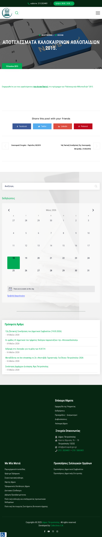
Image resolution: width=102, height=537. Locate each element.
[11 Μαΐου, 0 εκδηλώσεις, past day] (13, 250)
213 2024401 (64, 450)
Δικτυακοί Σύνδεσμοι (13, 490)
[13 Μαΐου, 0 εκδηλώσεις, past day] (38, 250)
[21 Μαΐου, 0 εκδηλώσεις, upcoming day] (51, 263)
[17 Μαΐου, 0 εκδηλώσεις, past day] (88, 250)
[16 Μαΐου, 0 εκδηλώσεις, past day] (76, 250)
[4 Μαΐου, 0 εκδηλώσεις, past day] (13, 238)
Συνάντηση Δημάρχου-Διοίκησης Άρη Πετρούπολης (26, 366)
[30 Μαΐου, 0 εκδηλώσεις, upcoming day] (76, 275)
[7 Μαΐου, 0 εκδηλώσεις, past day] (51, 238)
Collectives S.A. (57, 525)
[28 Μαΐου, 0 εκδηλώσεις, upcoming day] (51, 275)
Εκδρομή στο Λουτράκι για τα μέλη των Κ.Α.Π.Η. (25, 349)
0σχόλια (59, 35)
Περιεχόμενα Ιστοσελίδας (15, 469)
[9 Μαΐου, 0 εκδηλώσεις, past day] (76, 238)
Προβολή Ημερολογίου (16, 296)
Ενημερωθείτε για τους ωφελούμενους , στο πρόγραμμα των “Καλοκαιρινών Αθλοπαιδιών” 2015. (47, 86)
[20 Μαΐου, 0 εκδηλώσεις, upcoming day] (38, 263)
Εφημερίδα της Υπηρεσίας (65, 406)
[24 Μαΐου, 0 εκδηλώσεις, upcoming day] (88, 263)
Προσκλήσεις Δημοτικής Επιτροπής (68, 473)
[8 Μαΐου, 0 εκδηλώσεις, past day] (63, 238)
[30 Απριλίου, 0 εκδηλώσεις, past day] (51, 225)
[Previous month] (8, 210)
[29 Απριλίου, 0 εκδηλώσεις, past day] (38, 225)
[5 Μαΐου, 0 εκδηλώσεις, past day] (26, 238)
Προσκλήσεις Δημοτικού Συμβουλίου (68, 469)
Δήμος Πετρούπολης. (51, 522)
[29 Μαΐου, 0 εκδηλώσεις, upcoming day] (63, 275)
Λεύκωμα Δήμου (61, 423)
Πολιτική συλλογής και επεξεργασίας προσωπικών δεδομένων (25, 500)
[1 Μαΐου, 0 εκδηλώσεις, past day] (63, 225)
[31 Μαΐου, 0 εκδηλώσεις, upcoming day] (88, 275)
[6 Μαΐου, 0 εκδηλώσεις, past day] (38, 238)
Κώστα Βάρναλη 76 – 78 (68, 440)
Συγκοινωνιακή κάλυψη (14, 478)
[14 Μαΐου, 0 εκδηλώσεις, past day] (51, 250)
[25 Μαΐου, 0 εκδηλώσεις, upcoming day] (13, 275)
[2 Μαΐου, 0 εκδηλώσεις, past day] (76, 225)
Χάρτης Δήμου (10, 482)
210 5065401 (78, 450)
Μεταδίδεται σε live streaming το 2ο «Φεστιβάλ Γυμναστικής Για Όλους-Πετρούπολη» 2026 (44, 357)
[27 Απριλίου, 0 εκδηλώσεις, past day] (13, 225)
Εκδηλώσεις (60, 411)
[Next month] (93, 210)
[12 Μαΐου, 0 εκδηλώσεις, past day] (26, 250)
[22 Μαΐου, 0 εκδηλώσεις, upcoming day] (63, 263)
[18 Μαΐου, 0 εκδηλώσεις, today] (13, 263)
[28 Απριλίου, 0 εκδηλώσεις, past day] (26, 225)
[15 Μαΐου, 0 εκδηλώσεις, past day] (63, 250)
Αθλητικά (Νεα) (47, 35)
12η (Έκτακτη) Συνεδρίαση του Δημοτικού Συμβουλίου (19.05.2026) (33, 331)
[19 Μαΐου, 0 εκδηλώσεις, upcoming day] (26, 263)
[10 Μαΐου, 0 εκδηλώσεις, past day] (88, 238)
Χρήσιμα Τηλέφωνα (12, 473)
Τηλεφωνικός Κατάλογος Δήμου (17, 486)
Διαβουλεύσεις (61, 419)
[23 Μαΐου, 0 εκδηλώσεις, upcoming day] (76, 263)
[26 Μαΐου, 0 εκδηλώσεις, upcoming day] (26, 275)
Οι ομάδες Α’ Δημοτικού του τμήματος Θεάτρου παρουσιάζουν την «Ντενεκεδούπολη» (41, 340)
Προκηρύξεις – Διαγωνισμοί (66, 415)
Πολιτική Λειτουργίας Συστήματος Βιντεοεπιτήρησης (26, 506)
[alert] (51, 289)
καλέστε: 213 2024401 (38, 3)
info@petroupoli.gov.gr (67, 447)
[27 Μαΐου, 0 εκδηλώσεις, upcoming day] (38, 275)
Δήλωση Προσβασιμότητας (15, 495)
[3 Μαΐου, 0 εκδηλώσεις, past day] (88, 225)
